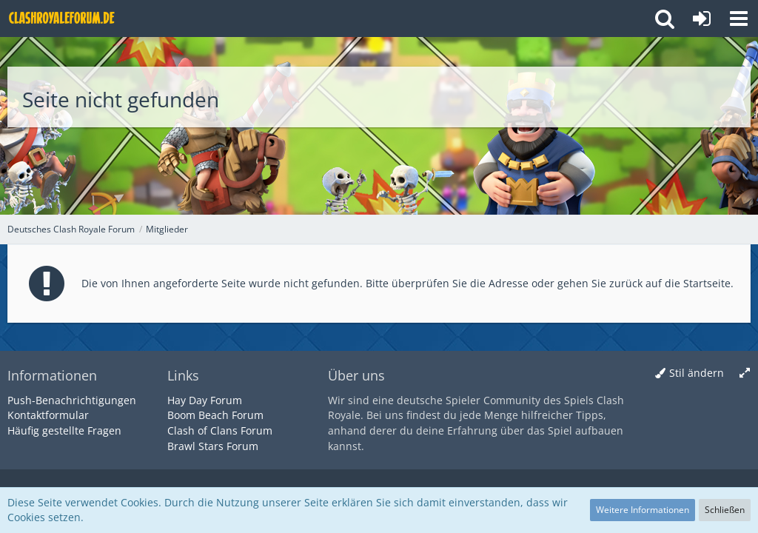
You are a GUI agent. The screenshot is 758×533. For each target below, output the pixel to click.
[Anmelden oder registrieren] (702, 18)
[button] (739, 18)
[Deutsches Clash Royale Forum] (62, 18)
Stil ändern (696, 373)
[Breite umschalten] (745, 373)
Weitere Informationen (642, 509)
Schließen (725, 509)
